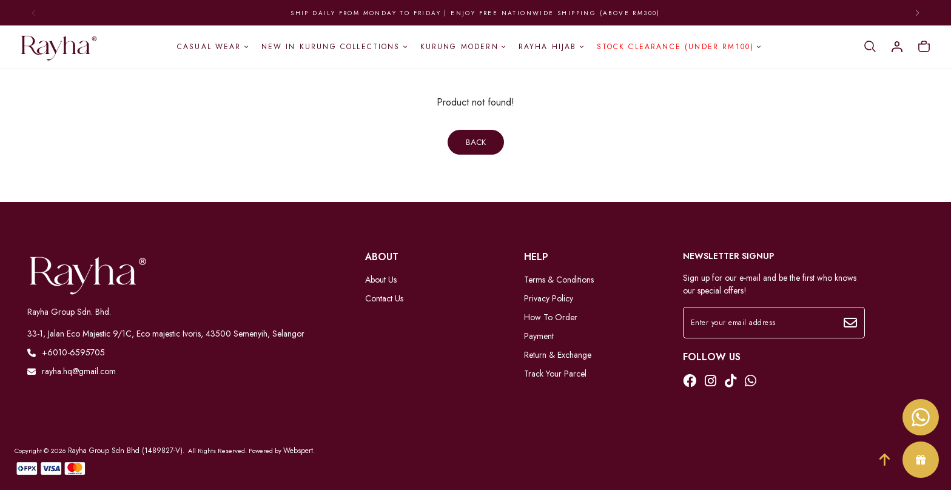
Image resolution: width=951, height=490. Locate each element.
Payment (539, 336)
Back (476, 142)
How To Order (550, 317)
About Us (381, 280)
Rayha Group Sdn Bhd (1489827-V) (125, 450)
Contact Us (384, 298)
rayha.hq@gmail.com (71, 371)
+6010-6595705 (66, 352)
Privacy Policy (548, 298)
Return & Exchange (557, 355)
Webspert (298, 450)
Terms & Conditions (559, 280)
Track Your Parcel (555, 374)
